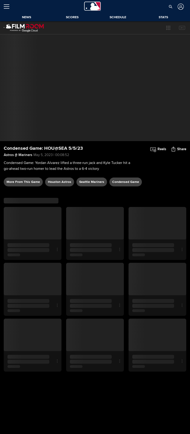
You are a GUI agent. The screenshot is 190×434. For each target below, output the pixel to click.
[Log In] (180, 7)
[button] (168, 28)
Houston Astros (59, 182)
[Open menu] (8, 6)
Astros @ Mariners (18, 155)
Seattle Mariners (91, 182)
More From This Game (23, 182)
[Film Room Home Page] (24, 27)
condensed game (125, 182)
